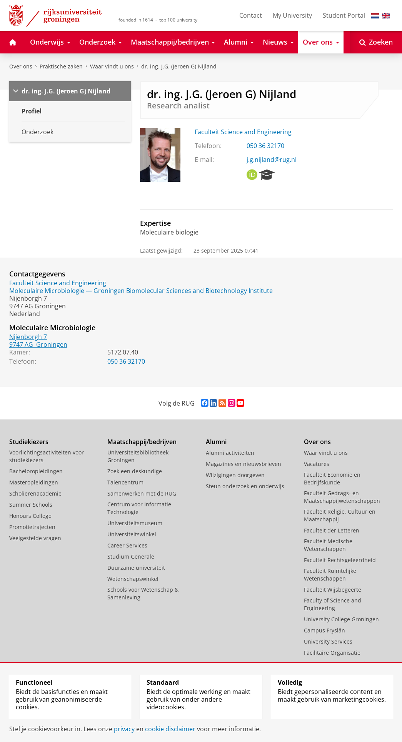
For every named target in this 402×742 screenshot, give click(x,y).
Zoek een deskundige (134, 471)
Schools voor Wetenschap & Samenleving (142, 593)
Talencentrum (125, 482)
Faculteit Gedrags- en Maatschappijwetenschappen (342, 496)
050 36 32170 (265, 145)
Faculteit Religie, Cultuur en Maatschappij (339, 515)
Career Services (127, 545)
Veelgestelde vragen (35, 538)
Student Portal (344, 15)
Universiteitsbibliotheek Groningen (137, 456)
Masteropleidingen (33, 482)
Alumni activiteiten (230, 452)
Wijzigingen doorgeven (235, 475)
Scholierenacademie (35, 493)
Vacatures (316, 463)
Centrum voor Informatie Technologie (139, 508)
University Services (328, 641)
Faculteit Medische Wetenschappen (328, 544)
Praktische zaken (61, 66)
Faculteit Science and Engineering (243, 132)
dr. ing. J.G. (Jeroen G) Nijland (179, 66)
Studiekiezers (28, 442)
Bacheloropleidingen (36, 471)
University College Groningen (341, 619)
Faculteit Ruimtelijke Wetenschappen (330, 574)
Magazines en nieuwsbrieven (243, 463)
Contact (250, 15)
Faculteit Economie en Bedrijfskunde (332, 478)
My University (292, 15)
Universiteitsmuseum (134, 523)
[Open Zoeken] (376, 42)
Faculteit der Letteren (331, 530)
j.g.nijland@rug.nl (272, 159)
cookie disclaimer (170, 729)
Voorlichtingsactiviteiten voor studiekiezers (46, 456)
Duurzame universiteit (136, 567)
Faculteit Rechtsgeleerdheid (340, 560)
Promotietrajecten (32, 527)
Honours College (30, 515)
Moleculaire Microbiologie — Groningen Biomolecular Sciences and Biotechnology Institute (141, 290)
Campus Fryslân (324, 630)
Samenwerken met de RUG (141, 493)
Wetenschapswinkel (132, 578)
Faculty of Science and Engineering (332, 604)
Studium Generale (130, 556)
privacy (124, 729)
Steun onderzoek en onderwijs (245, 486)
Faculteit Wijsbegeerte (332, 589)
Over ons (20, 66)
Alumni (216, 442)
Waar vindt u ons (112, 66)
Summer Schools (30, 504)
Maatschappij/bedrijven (142, 442)
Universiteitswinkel (131, 534)
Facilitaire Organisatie (332, 652)
